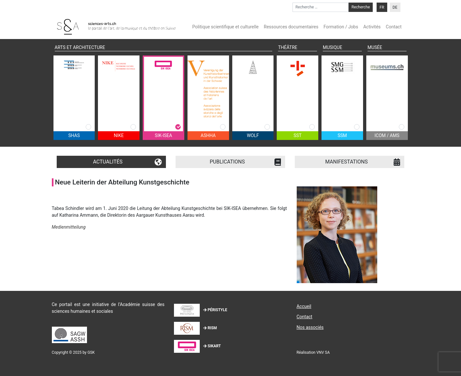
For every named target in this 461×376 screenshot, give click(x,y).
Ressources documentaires (291, 26)
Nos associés (309, 327)
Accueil (303, 306)
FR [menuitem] (381, 7)
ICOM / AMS (387, 135)
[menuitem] (382, 7)
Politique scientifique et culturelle (225, 26)
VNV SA (323, 352)
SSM (342, 135)
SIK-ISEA (163, 135)
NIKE (119, 135)
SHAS (74, 135)
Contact (394, 26)
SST (297, 135)
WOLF (253, 135)
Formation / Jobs (340, 26)
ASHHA (208, 135)
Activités (372, 26)
